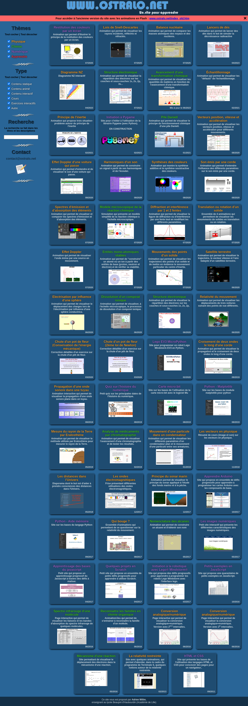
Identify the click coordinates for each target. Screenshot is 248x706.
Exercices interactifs (23, 103)
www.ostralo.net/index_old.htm (169, 18)
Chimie (16, 46)
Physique (18, 41)
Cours (15, 98)
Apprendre (19, 56)
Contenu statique (21, 84)
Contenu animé (20, 88)
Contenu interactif (22, 93)
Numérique (19, 51)
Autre (14, 108)
